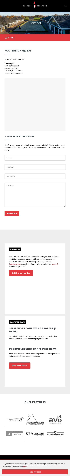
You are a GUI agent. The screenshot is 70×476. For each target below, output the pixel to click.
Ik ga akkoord (35, 472)
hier (25, 467)
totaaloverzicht (15, 264)
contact (55, 264)
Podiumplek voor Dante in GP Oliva (33, 349)
